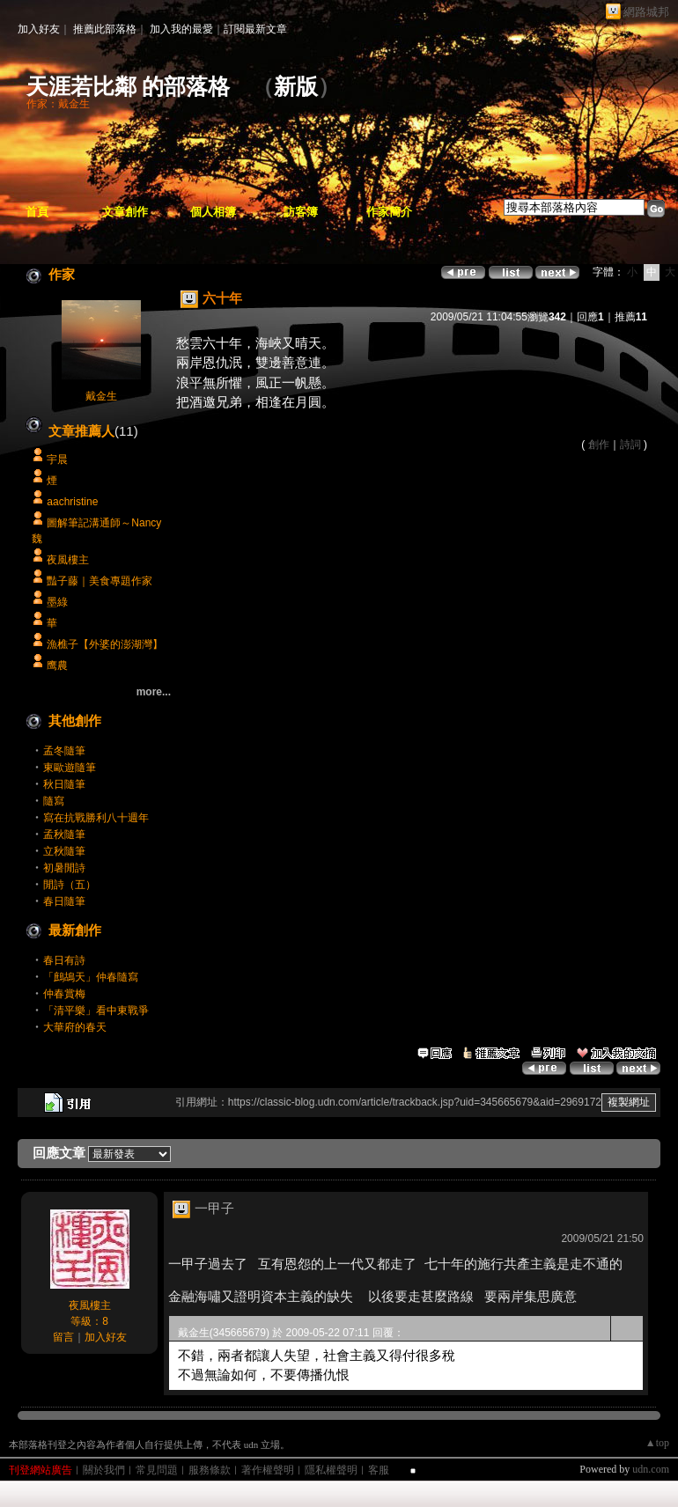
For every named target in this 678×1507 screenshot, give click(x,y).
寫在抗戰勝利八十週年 (96, 818)
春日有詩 (64, 960)
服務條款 (209, 1470)
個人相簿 (213, 211)
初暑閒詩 (64, 868)
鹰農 (57, 665)
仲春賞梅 (64, 994)
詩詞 (630, 444)
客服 (378, 1470)
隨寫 (53, 801)
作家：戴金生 (58, 104)
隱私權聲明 (331, 1470)
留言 (63, 1337)
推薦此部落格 (104, 29)
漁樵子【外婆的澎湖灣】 (105, 644)
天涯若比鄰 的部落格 (128, 87)
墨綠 (57, 602)
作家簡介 (389, 211)
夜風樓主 (68, 560)
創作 (598, 444)
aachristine (72, 502)
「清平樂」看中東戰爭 (96, 1010)
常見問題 (157, 1470)
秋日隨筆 (64, 784)
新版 (296, 87)
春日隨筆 (64, 901)
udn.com (650, 1469)
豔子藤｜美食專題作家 (99, 581)
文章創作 (125, 211)
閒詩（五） (69, 884)
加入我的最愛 (181, 29)
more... (153, 692)
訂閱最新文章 (255, 29)
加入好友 (39, 29)
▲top (657, 1443)
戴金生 (101, 396)
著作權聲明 (267, 1470)
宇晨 (57, 459)
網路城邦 (646, 11)
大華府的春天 (75, 1027)
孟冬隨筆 (64, 751)
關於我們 (104, 1470)
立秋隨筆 (64, 851)
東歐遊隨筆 (69, 767)
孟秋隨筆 (64, 834)
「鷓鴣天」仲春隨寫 (90, 977)
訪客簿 (301, 211)
